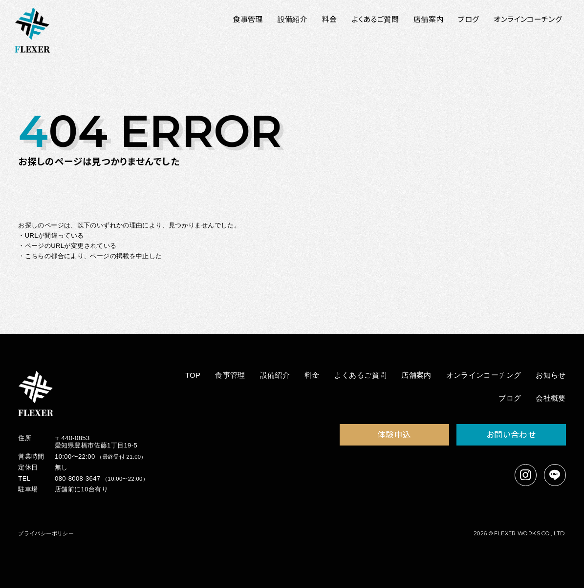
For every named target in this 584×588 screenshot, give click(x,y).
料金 (312, 375)
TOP (193, 375)
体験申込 (394, 434)
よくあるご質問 (360, 375)
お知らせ (551, 375)
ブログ (509, 398)
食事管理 (230, 375)
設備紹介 (275, 375)
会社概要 (551, 398)
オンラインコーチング (483, 375)
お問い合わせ (511, 434)
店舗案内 (416, 375)
